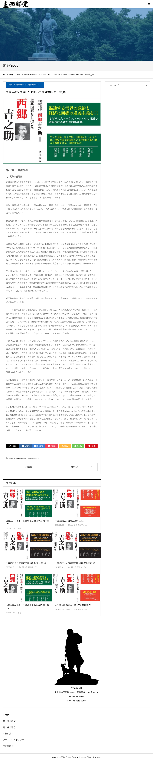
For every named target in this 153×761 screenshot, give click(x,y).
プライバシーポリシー (13, 739)
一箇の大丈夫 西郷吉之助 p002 (69, 521)
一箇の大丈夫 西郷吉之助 (76, 525)
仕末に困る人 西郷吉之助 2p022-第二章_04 (75, 563)
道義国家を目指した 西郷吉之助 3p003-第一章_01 (27, 522)
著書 (11, 85)
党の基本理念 (9, 727)
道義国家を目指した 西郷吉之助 (26, 85)
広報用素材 (8, 733)
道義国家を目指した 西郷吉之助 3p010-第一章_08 (27, 607)
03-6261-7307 (78, 696)
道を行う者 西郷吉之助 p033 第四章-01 (73, 605)
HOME (6, 715)
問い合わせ (8, 746)
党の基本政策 (9, 721)
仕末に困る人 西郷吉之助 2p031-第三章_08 (26, 563)
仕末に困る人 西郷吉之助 (27, 567)
